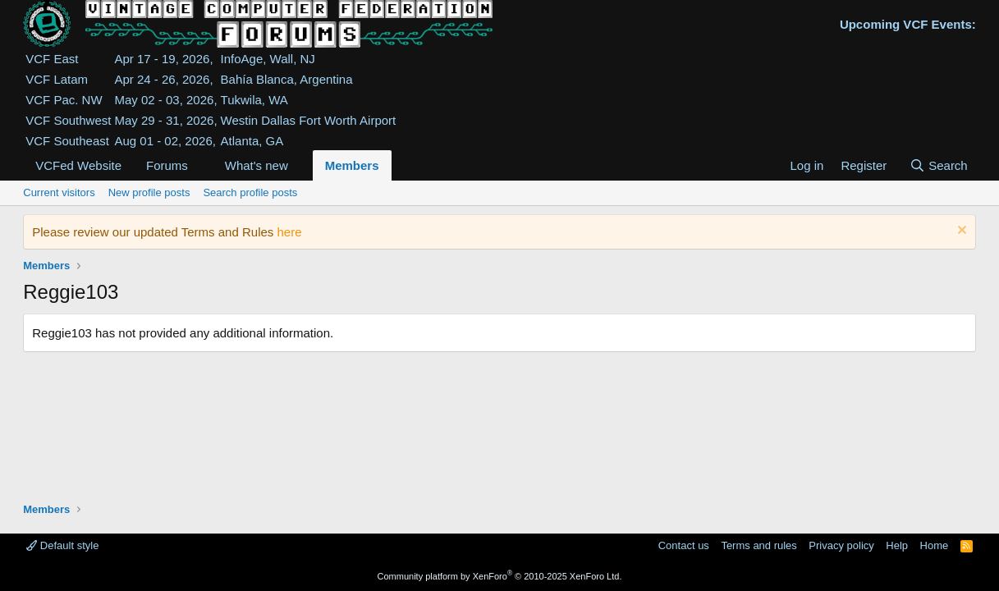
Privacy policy (841, 545)
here (289, 232)
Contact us (683, 545)
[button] (201, 165)
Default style (62, 545)
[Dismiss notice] (960, 232)
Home (934, 545)
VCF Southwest (68, 120)
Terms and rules (758, 545)
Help (897, 545)
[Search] (938, 165)
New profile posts (149, 192)
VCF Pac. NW (63, 100)
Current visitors (58, 192)
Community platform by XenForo (500, 576)
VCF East (51, 59)
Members (352, 165)
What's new (256, 165)
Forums (167, 165)
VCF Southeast (67, 141)
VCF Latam (56, 79)
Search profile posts (250, 192)
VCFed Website (78, 165)
